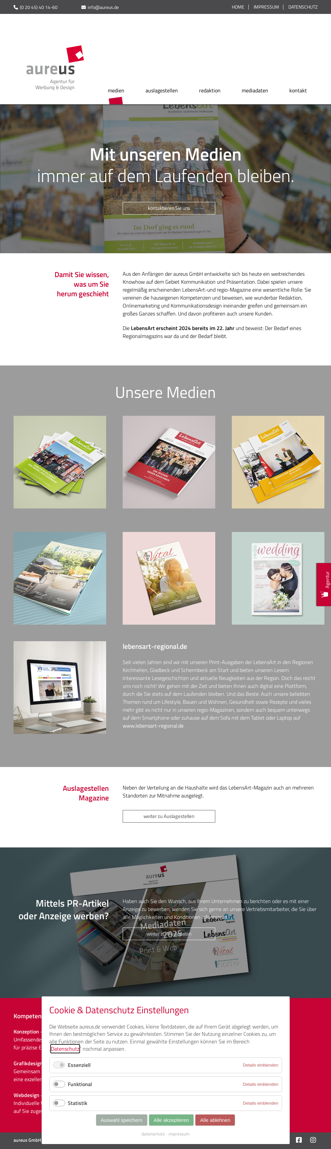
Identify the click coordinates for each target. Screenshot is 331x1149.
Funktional (80, 1084)
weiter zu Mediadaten (168, 933)
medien (116, 90)
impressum (179, 1133)
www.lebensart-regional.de (153, 726)
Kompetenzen (32, 1016)
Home (238, 7)
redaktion (210, 90)
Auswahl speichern (122, 1120)
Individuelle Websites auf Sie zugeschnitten (38, 1107)
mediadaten (255, 90)
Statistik (77, 1103)
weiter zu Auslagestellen (169, 816)
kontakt (298, 90)
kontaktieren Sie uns (169, 208)
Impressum (266, 7)
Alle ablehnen (215, 1120)
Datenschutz (303, 7)
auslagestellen (161, 90)
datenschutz (153, 1133)
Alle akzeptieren (171, 1120)
